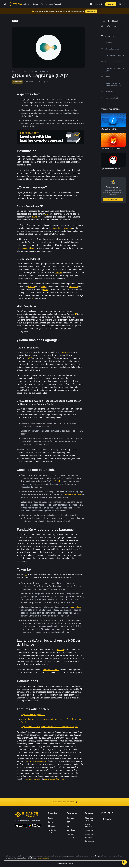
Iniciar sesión (99, 4)
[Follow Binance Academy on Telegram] (109, 813)
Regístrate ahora (113, 199)
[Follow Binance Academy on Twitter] (105, 813)
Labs (68, 826)
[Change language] (119, 4)
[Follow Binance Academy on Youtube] (112, 812)
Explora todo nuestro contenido (64, 802)
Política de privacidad (88, 826)
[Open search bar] (90, 4)
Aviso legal (89, 831)
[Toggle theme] (124, 4)
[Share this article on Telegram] (115, 26)
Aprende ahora (91, 11)
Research (70, 834)
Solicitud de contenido (89, 836)
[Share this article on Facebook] (108, 26)
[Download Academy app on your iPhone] (21, 826)
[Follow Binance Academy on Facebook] (102, 813)
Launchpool (71, 830)
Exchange (70, 818)
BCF (68, 822)
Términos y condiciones (89, 819)
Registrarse (110, 4)
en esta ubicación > (44, 858)
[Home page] (15, 4)
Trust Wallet (71, 838)
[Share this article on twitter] (102, 26)
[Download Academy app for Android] (34, 826)
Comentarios (89, 841)
